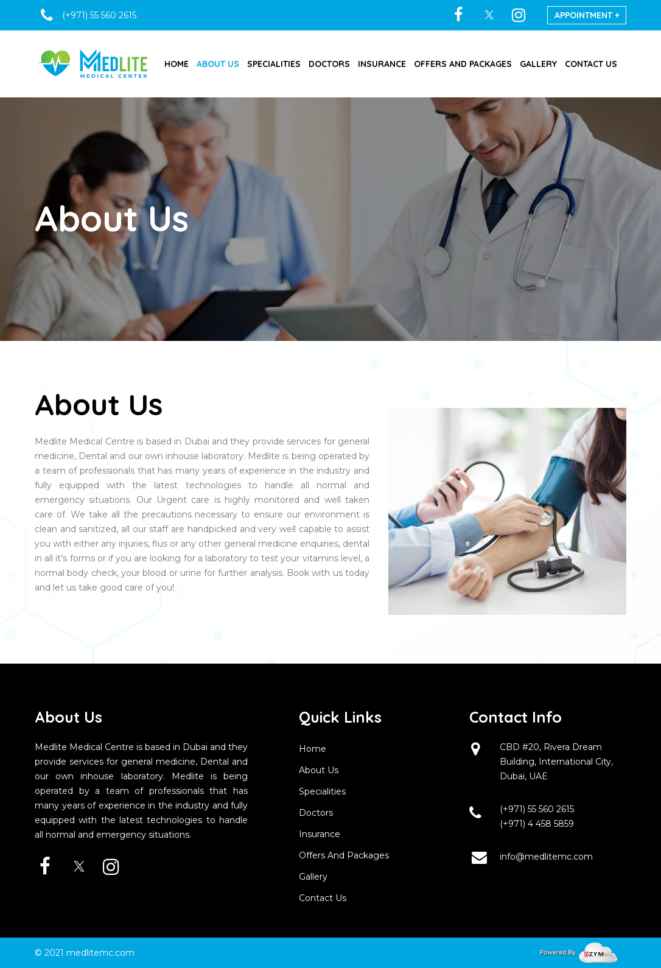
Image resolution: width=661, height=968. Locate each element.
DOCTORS (329, 63)
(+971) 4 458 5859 (537, 823)
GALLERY (538, 63)
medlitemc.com (100, 952)
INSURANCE (382, 63)
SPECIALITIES (274, 63)
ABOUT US (218, 63)
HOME (176, 63)
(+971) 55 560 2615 (537, 809)
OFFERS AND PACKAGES (463, 63)
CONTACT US (591, 63)
